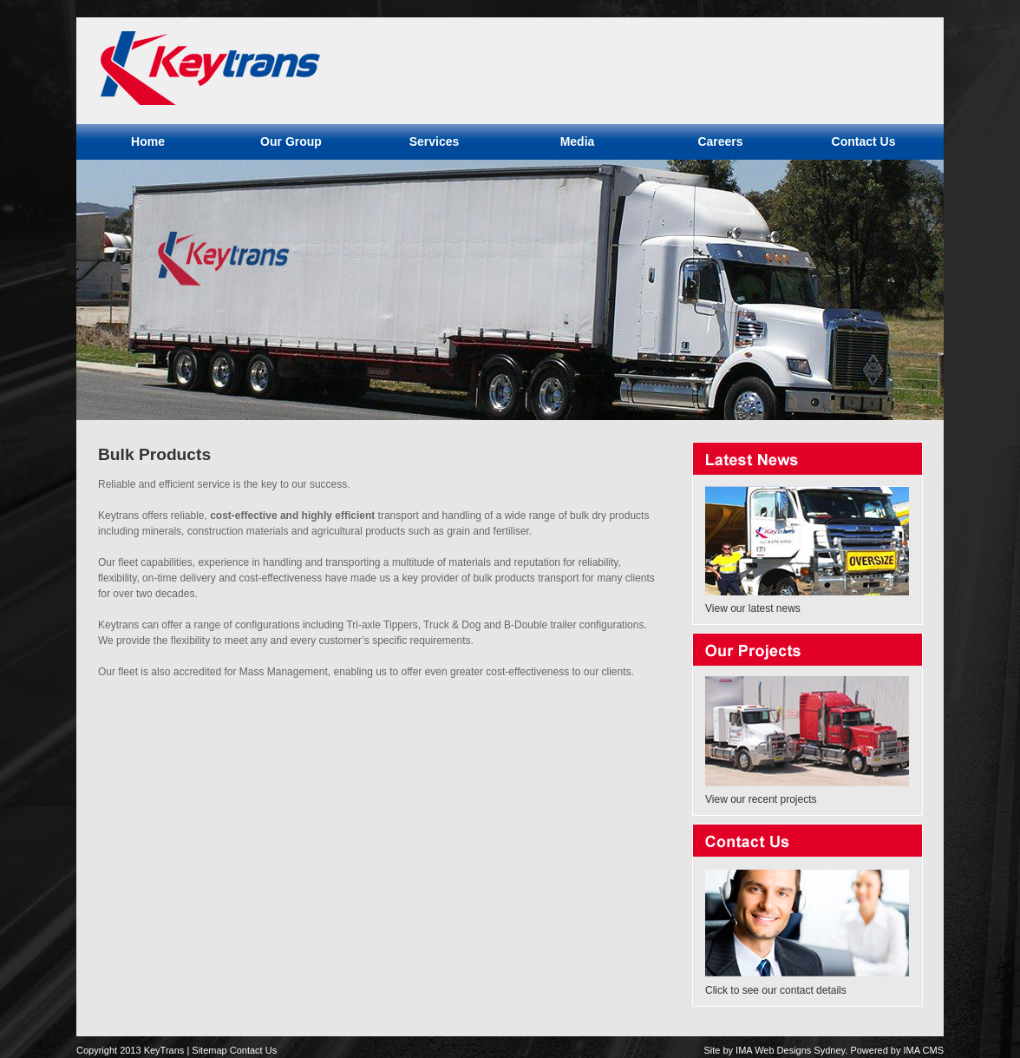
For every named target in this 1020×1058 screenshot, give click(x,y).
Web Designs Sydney (800, 1050)
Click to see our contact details (776, 990)
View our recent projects (761, 799)
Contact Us (253, 1050)
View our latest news (753, 608)
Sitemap (209, 1050)
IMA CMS (924, 1050)
